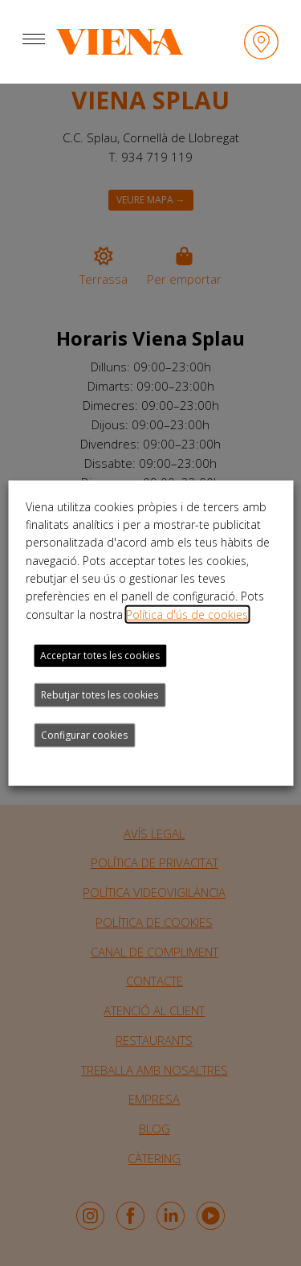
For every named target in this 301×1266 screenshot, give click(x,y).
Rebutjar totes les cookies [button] (99, 695)
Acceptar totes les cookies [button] (100, 655)
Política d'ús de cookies (187, 613)
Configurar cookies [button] (84, 735)
